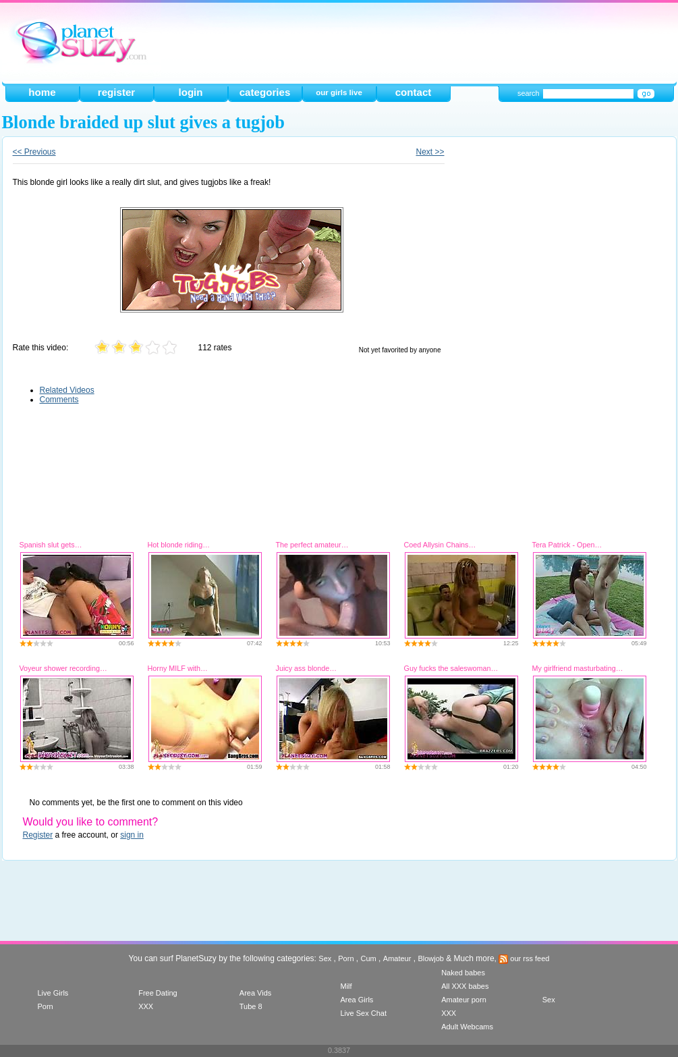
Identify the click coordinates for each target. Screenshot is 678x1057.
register (116, 92)
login (190, 92)
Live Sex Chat (363, 1013)
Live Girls (53, 993)
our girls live (339, 92)
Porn (346, 958)
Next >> (430, 152)
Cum (368, 958)
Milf (345, 986)
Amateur (397, 958)
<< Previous (34, 152)
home (41, 92)
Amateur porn (463, 1000)
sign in (132, 835)
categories (265, 92)
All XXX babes (464, 986)
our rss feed (524, 958)
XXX (145, 1006)
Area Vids (255, 993)
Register (38, 835)
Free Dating (157, 993)
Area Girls (356, 1000)
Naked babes (463, 973)
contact (413, 92)
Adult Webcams (467, 1027)
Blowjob (431, 958)
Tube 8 (250, 1006)
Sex (324, 958)
